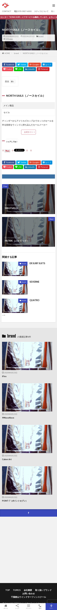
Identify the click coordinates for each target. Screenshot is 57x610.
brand (41, 36)
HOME (7, 53)
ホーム (5, 606)
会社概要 (28, 590)
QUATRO (34, 300)
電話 (40, 606)
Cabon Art (7, 459)
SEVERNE (34, 281)
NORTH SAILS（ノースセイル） (36, 53)
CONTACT (6, 11)
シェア (17, 606)
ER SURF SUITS (37, 263)
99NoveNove (8, 418)
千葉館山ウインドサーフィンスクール (28, 597)
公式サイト (28, 132)
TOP (7, 590)
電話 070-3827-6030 (22, 11)
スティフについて (41, 11)
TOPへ (51, 606)
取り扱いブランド (43, 590)
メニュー (28, 606)
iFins (4, 376)
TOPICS (17, 590)
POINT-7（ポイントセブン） (14, 501)
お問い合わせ (28, 593)
